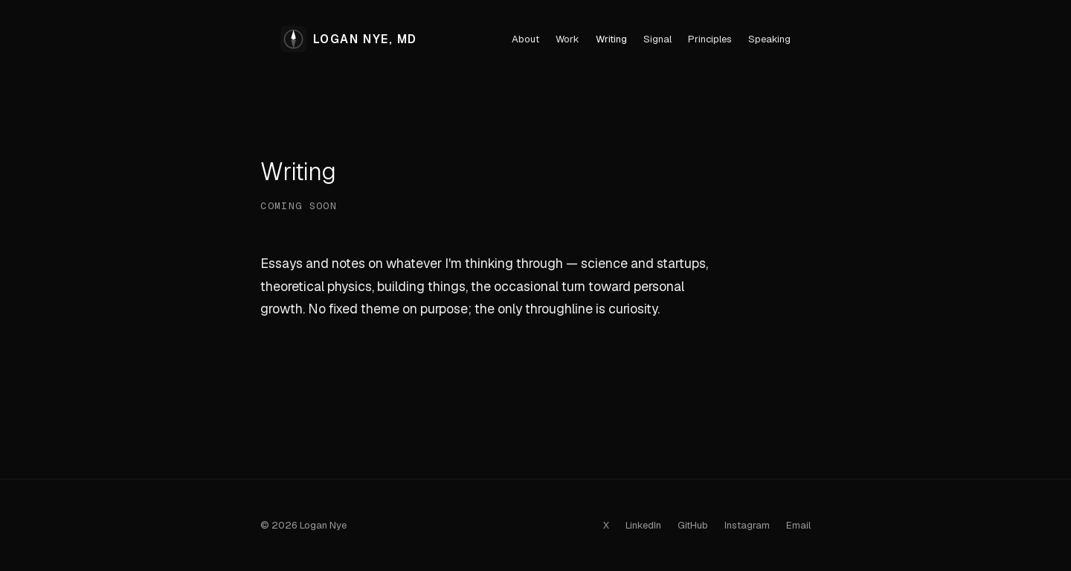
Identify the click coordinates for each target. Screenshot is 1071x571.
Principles (710, 39)
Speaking (769, 39)
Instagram (747, 525)
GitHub (693, 525)
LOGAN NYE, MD (348, 39)
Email (798, 525)
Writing (611, 39)
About (525, 39)
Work (567, 39)
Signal (657, 39)
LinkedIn (643, 525)
